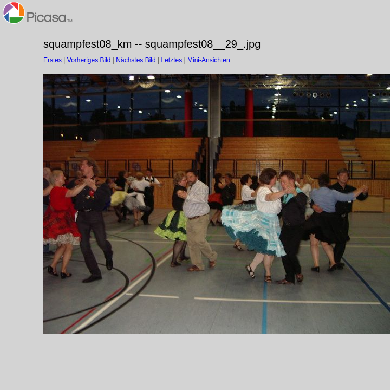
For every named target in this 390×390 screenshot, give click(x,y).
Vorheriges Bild (89, 60)
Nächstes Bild (135, 60)
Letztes (172, 60)
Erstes (52, 60)
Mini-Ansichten (208, 60)
